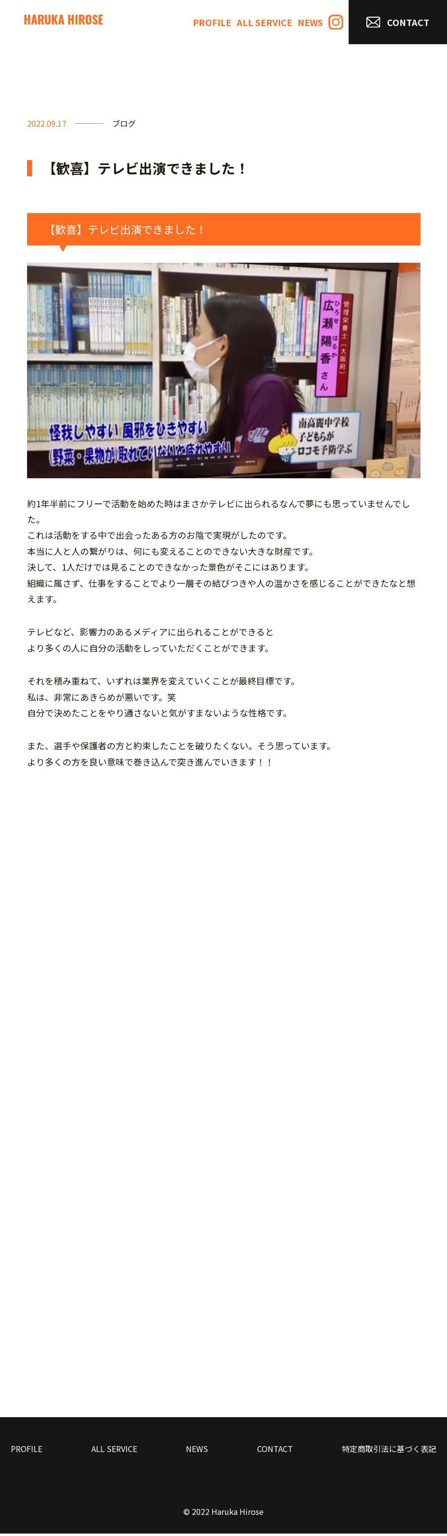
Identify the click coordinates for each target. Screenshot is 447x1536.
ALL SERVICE (264, 22)
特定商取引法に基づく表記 (389, 1450)
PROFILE (212, 22)
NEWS (310, 22)
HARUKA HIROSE (63, 21)
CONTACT (398, 22)
